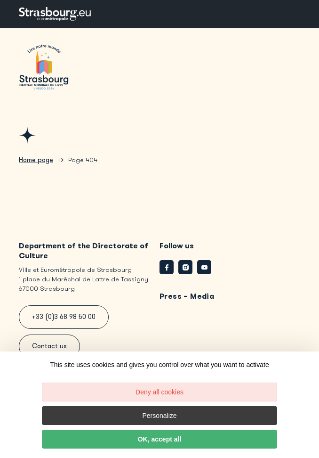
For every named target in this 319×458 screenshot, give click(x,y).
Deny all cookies (159, 392)
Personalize (159, 415)
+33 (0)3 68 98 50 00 (64, 316)
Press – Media (187, 296)
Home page (36, 160)
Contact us (49, 346)
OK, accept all (160, 439)
